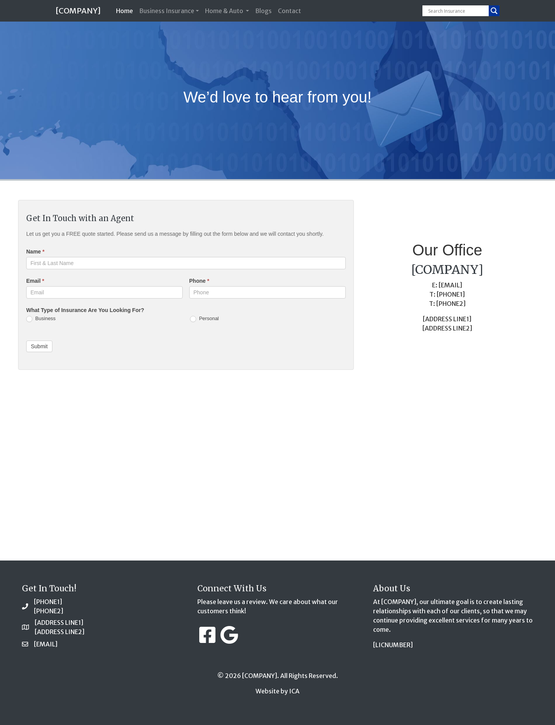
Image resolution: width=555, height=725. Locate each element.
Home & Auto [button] (224, 11)
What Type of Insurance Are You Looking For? (85, 310)
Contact (289, 11)
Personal (204, 319)
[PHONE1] (48, 602)
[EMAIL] (45, 644)
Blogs (263, 11)
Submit (39, 346)
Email (35, 281)
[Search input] (457, 10)
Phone (199, 281)
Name (35, 251)
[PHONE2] (48, 611)
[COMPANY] (78, 10)
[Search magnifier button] (494, 10)
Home (126, 10)
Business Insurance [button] (166, 11)
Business (41, 319)
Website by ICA (277, 691)
